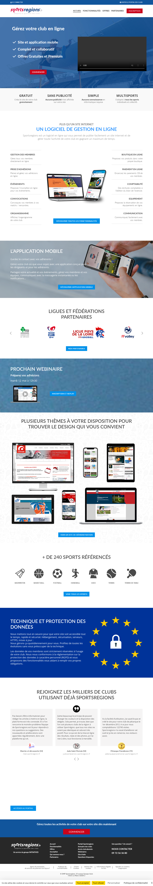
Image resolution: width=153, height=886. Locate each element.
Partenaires (117, 11)
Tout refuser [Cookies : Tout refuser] (98, 883)
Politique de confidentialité (62, 867)
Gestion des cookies (88, 867)
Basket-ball (39, 583)
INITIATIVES (33, 852)
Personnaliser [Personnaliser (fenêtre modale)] (114, 883)
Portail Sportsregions (85, 844)
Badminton (20, 583)
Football (57, 583)
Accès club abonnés (85, 849)
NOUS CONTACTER (122, 849)
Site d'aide (82, 854)
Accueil (77, 11)
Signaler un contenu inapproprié (122, 867)
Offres (105, 11)
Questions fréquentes (86, 857)
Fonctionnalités (92, 11)
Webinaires (82, 852)
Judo (93, 583)
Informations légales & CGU (104, 867)
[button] (11, 333)
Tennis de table (131, 583)
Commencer (38, 72)
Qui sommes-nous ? (57, 854)
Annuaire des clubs (85, 847)
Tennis (111, 583)
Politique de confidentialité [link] (136, 883)
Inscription (54, 852)
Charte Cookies (76, 867)
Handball (75, 583)
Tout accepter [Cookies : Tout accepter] (83, 883)
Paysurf (46, 868)
